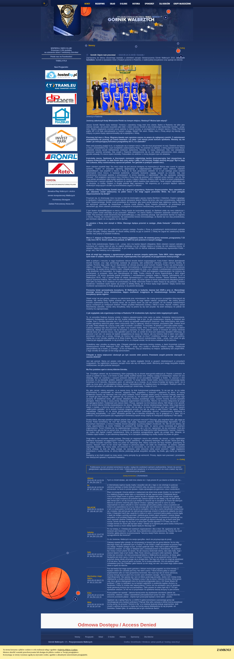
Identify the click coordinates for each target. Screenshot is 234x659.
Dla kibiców (148, 637)
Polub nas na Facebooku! (61, 57)
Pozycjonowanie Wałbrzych (80, 642)
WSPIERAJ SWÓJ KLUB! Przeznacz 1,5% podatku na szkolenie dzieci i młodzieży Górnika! (61, 50)
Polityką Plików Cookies (67, 650)
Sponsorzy (135, 637)
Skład (100, 637)
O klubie (111, 637)
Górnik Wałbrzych (56, 642)
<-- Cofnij (181, 48)
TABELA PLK (61, 61)
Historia (123, 637)
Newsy (77, 637)
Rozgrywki (89, 637)
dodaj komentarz (129, 476)
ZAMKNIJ (224, 650)
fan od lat (91, 507)
